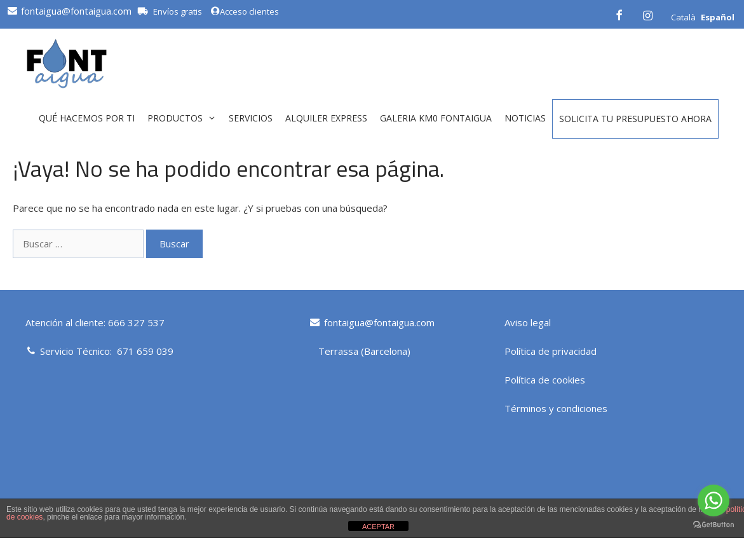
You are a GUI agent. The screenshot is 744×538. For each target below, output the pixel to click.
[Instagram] (647, 14)
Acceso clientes (244, 11)
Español (717, 17)
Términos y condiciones (555, 408)
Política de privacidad (550, 351)
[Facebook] (619, 14)
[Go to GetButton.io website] (713, 525)
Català (683, 17)
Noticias (525, 118)
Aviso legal (527, 322)
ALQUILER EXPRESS (326, 118)
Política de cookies (544, 379)
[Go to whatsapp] (713, 500)
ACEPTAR (378, 526)
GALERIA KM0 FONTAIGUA (436, 118)
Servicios (251, 118)
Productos (184, 118)
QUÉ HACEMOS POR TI (87, 118)
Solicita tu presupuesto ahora (635, 119)
